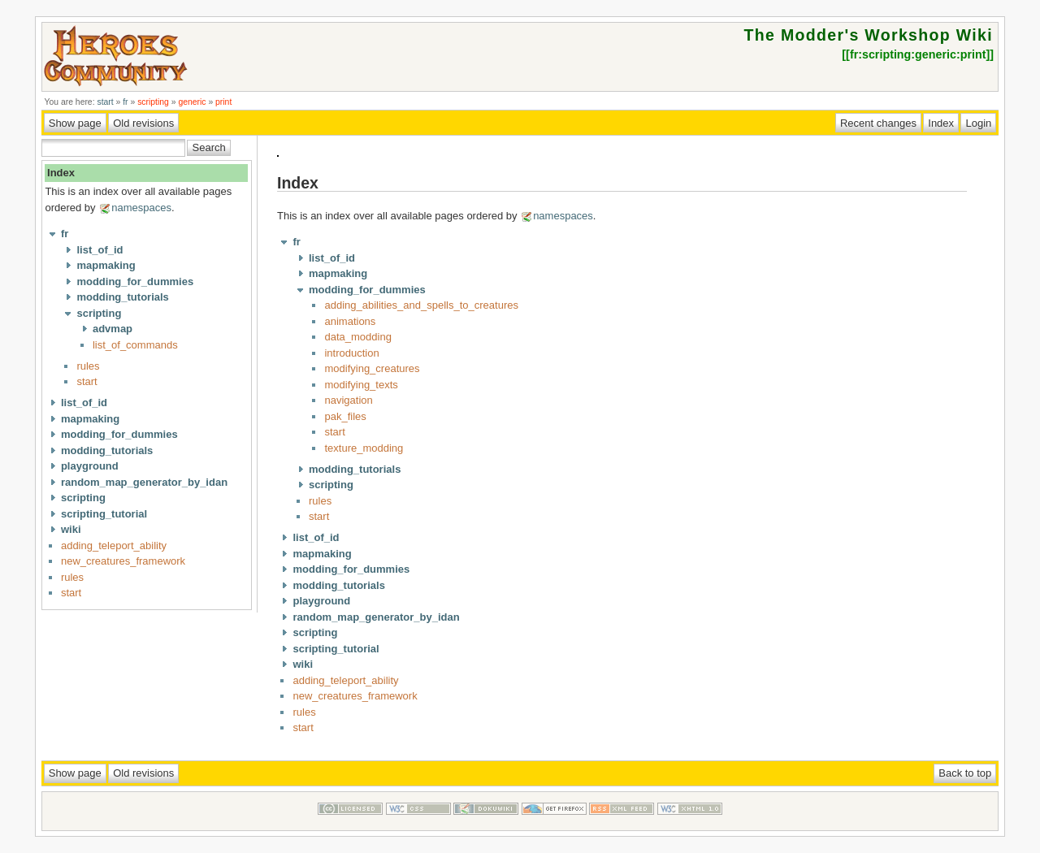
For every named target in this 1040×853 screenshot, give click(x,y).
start (105, 101)
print (223, 101)
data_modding (357, 337)
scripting (153, 101)
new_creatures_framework (123, 561)
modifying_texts (360, 385)
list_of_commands (135, 345)
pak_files (345, 416)
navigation (348, 400)
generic (192, 101)
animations (349, 321)
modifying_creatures (371, 368)
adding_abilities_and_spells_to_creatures (421, 305)
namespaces (141, 207)
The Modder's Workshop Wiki (868, 35)
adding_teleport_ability (114, 545)
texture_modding (363, 448)
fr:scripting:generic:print (918, 54)
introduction (351, 353)
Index (61, 173)
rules (87, 366)
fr (125, 101)
